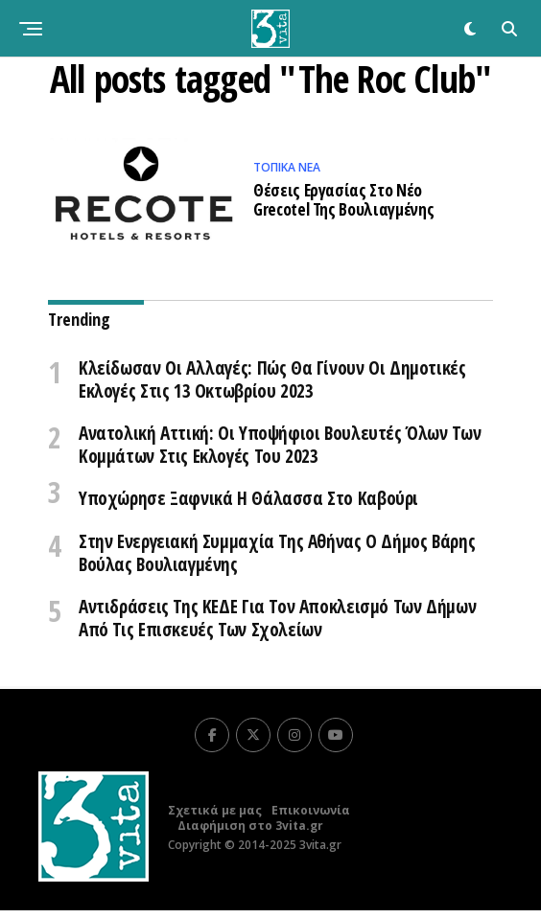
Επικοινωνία (310, 818)
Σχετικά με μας (215, 818)
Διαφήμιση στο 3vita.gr (250, 833)
